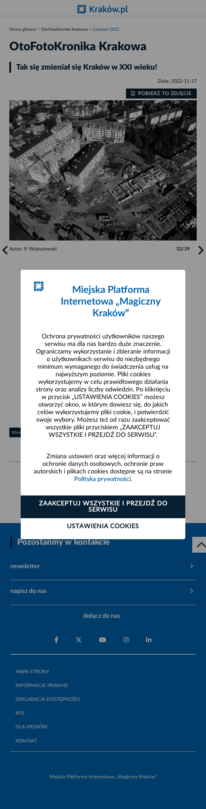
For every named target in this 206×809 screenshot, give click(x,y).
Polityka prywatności (102, 479)
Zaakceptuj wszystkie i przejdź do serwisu (103, 507)
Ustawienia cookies (103, 526)
